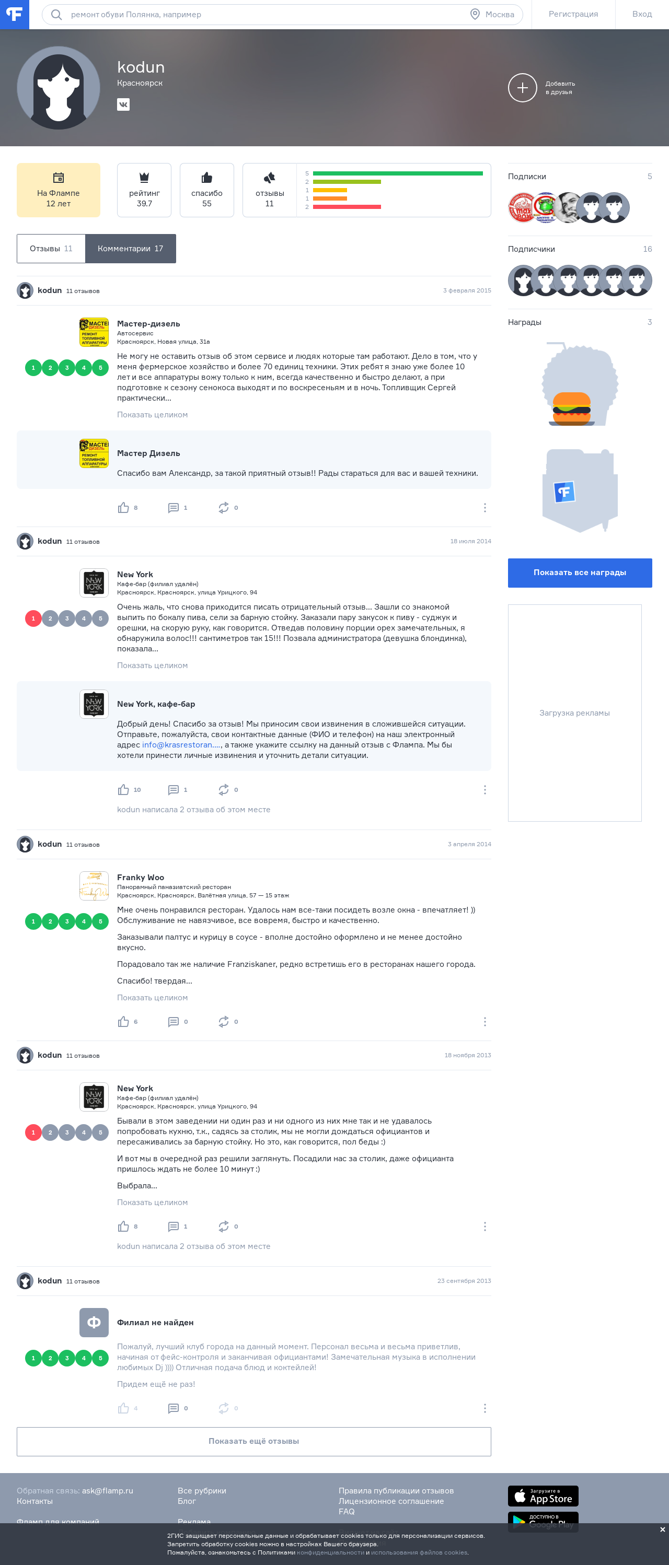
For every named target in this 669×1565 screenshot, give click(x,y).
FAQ (347, 1511)
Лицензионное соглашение (391, 1501)
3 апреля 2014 (469, 844)
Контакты (35, 1501)
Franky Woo (140, 877)
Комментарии (130, 249)
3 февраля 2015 (467, 290)
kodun (50, 290)
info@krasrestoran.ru (181, 745)
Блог (187, 1501)
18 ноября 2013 (468, 1055)
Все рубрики (202, 1491)
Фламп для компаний (58, 1522)
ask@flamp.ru (107, 1491)
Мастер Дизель (148, 453)
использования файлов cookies (419, 1552)
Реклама (194, 1522)
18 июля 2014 (471, 541)
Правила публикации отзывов (396, 1491)
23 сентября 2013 (464, 1280)
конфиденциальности (330, 1552)
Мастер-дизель (148, 324)
